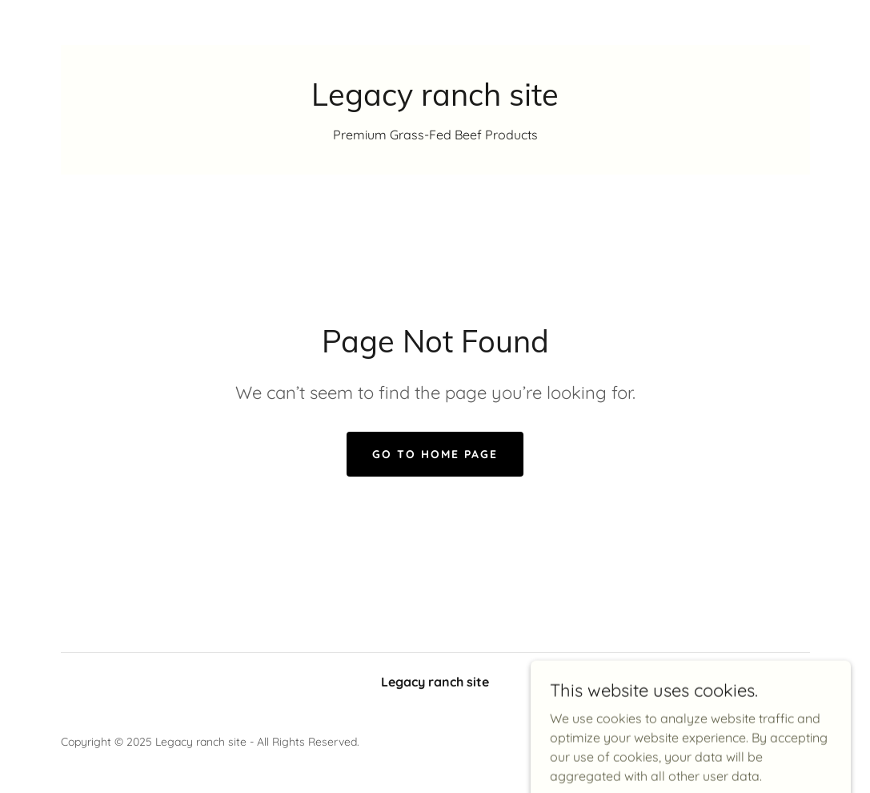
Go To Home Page (435, 454)
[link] (435, 101)
